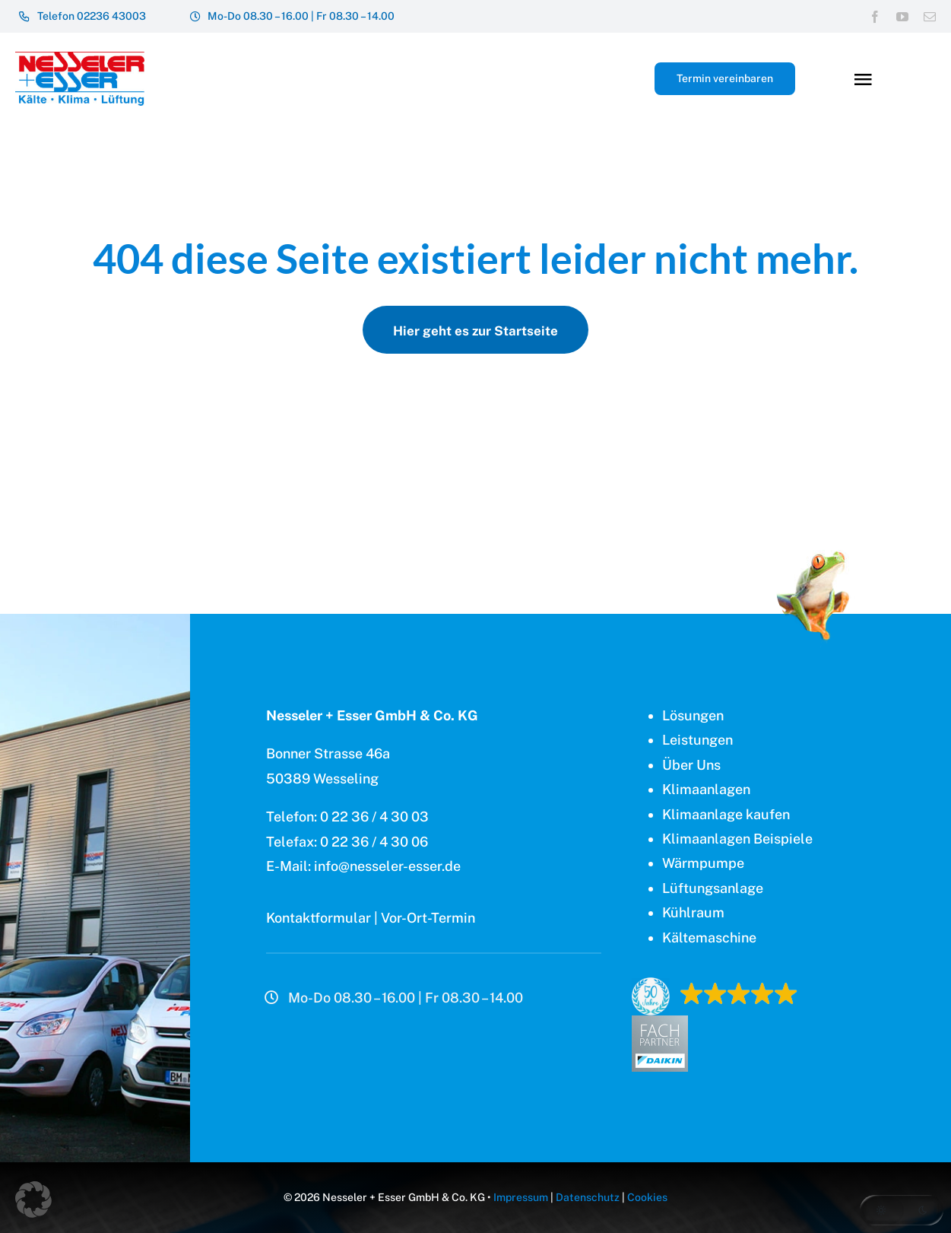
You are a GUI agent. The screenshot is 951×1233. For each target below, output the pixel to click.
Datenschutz (588, 1197)
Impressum (520, 1197)
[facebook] (875, 17)
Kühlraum (693, 912)
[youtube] (902, 17)
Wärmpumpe (703, 863)
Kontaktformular (318, 918)
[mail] (930, 17)
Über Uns (691, 765)
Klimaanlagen (706, 789)
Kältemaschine (709, 937)
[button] (901, 1210)
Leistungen (697, 740)
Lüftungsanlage (712, 888)
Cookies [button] (647, 1197)
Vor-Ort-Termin (428, 918)
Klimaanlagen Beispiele (737, 839)
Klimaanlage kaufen (726, 814)
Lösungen (693, 715)
